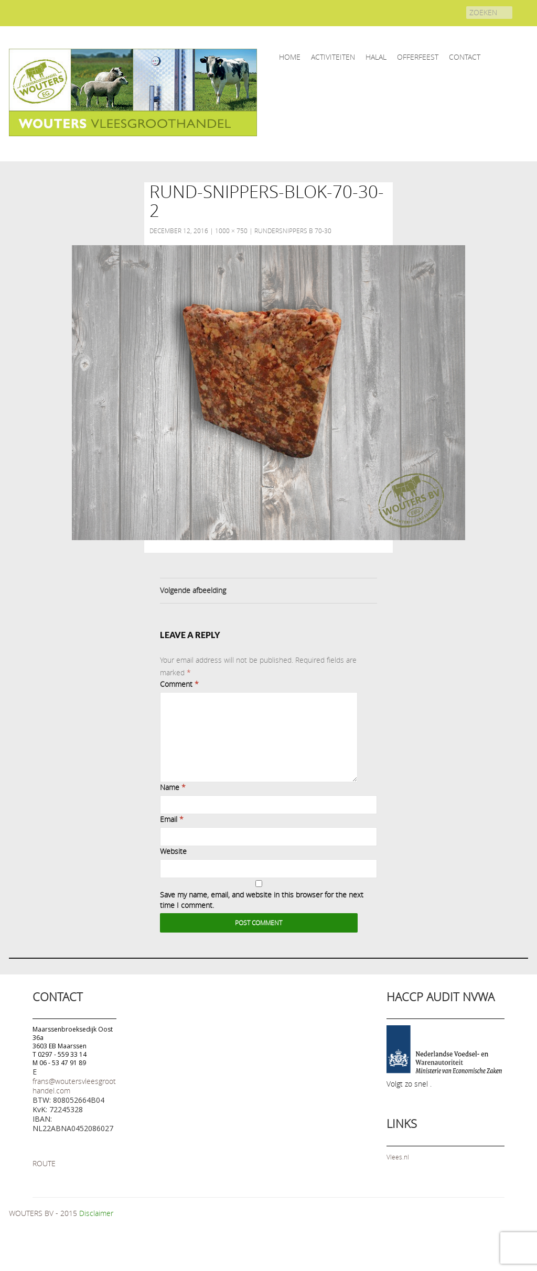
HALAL (376, 57)
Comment (179, 684)
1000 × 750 (231, 230)
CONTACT (464, 57)
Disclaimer (96, 1213)
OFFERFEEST (417, 57)
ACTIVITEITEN (333, 57)
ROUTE (44, 1163)
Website (173, 851)
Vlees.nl (397, 1157)
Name (173, 787)
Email (172, 819)
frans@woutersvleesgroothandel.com (74, 1085)
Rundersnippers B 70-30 (292, 230)
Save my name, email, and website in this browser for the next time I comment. (261, 900)
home (289, 57)
